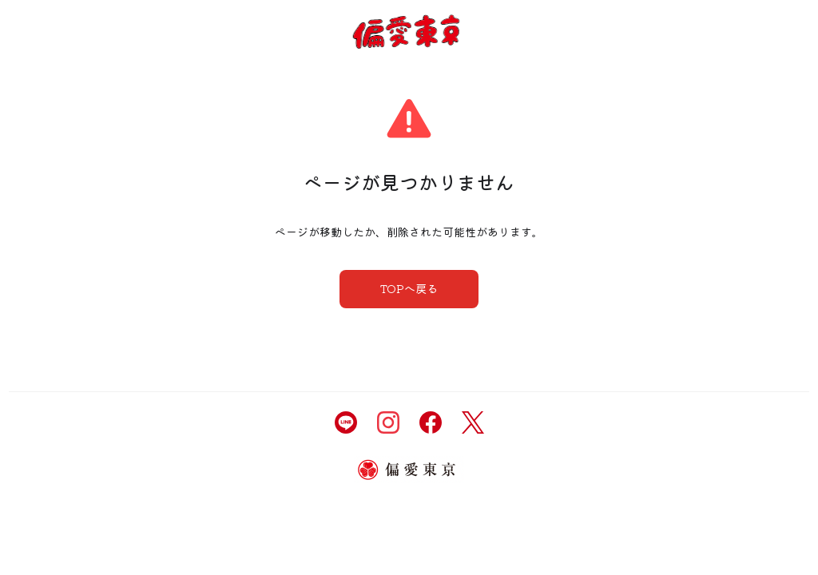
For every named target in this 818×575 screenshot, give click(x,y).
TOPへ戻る (409, 288)
